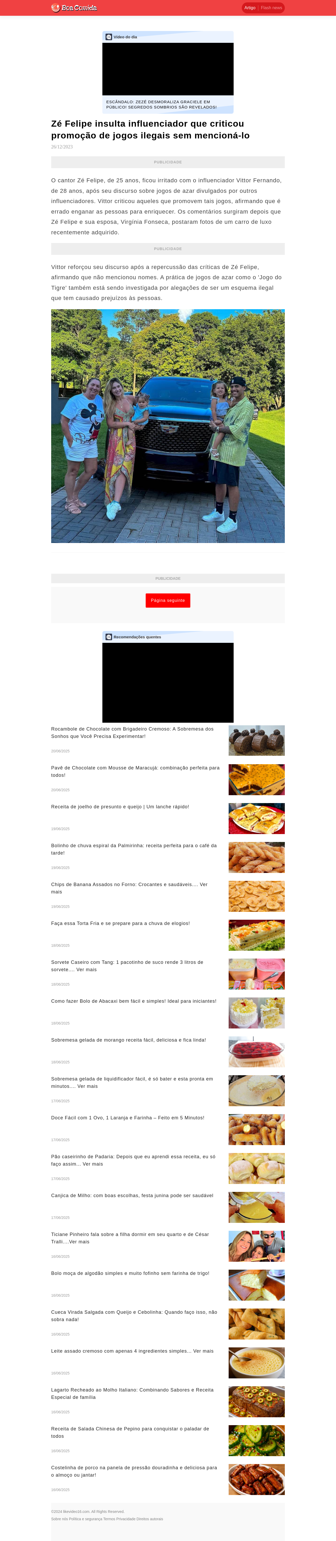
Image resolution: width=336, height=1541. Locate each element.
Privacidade (125, 1519)
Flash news (271, 8)
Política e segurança (85, 1519)
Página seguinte (168, 600)
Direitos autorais (149, 1519)
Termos (109, 1519)
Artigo (249, 8)
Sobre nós (59, 1519)
